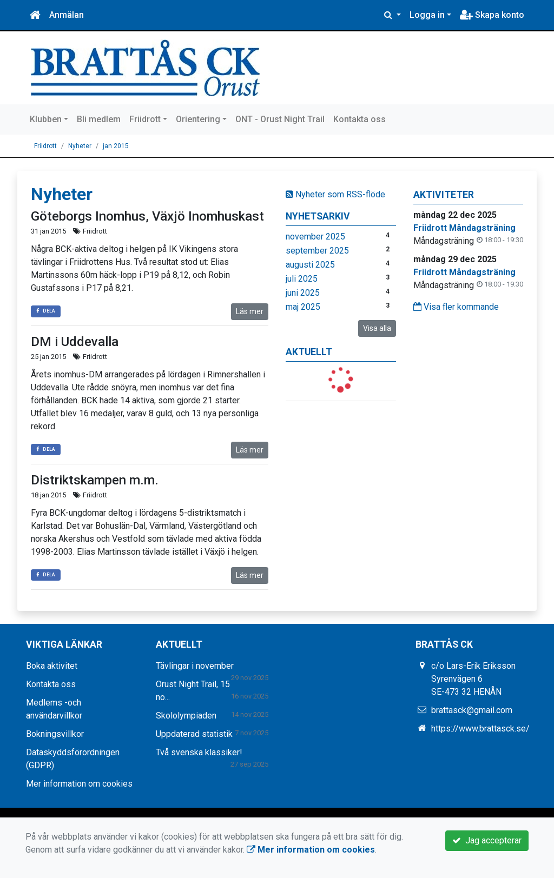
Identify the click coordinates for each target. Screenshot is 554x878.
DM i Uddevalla (74, 341)
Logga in (427, 15)
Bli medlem (99, 119)
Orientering (198, 119)
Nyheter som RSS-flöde (335, 194)
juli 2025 (302, 279)
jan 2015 (116, 146)
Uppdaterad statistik (194, 734)
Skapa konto (492, 15)
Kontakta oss (359, 119)
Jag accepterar (487, 840)
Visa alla (377, 328)
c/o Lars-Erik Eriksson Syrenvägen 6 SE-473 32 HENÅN (473, 679)
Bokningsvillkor (55, 734)
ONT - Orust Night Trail (280, 119)
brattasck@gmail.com (471, 710)
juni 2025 (303, 293)
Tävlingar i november (195, 666)
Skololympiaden (186, 715)
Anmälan (66, 15)
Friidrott (145, 119)
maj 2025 (303, 307)
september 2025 (317, 250)
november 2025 (315, 236)
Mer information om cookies (79, 784)
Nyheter (79, 146)
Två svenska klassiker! (199, 752)
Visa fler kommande (456, 307)
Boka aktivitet (51, 666)
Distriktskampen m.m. (95, 480)
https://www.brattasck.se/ (480, 728)
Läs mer (249, 311)
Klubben (46, 119)
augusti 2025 (310, 265)
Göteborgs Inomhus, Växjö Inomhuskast (147, 216)
